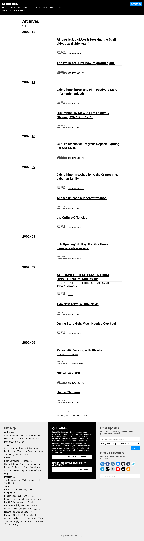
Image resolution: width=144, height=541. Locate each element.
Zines (6, 448)
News (22, 438)
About (60, 7)
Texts (70, 295)
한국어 (33, 512)
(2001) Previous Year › (80, 416)
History (7, 438)
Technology (31, 438)
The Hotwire (9, 483)
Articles (8, 432)
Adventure (13, 435)
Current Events (35, 435)
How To (15, 438)
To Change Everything (27, 451)
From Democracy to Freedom (17, 461)
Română (8, 515)
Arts (6, 435)
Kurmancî (32, 521)
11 (33, 82)
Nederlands (9, 512)
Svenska (29, 515)
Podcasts (27, 7)
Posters (22, 448)
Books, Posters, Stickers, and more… (20, 489)
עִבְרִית (7, 518)
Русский (37, 499)
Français (8, 499)
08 (33, 236)
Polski (7, 502)
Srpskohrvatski (23, 512)
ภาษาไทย (15, 518)
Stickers (31, 448)
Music (7, 451)
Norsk (40, 521)
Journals (14, 448)
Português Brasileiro (22, 499)
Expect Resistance (34, 464)
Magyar (23, 508)
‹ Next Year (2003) (62, 416)
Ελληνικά (15, 502)
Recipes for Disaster (13, 467)
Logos (14, 451)
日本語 (30, 502)
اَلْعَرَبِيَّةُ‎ (16, 515)
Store (35, 7)
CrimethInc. (10, 3)
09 (33, 167)
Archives (30, 21)
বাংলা (22, 515)
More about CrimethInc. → (79, 457)
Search (42, 7)
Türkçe (31, 508)
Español (15, 496)
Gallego (23, 521)
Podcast (8, 477)
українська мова (28, 518)
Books (5, 7)
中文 (18, 505)
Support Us (136, 4)
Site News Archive (76, 54)
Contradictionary (11, 464)
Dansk (37, 515)
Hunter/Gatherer (75, 363)
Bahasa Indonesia (29, 505)
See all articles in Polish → (14, 10)
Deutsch (32, 496)
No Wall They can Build (29, 480)
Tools (19, 7)
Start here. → (84, 470)
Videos (39, 448)
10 (33, 136)
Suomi (23, 502)
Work (22, 464)
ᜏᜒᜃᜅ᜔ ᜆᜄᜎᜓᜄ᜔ (11, 524)
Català (12, 521)
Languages (51, 7)
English (7, 496)
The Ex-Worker (11, 480)
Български (9, 505)
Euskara (15, 508)
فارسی (38, 508)
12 (33, 32)
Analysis (23, 435)
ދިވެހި (17, 521)
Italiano (23, 496)
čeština (7, 508)
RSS (13, 432)
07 (33, 267)
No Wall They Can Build (22, 470)
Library (12, 7)
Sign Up (135, 448)
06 (33, 342)
